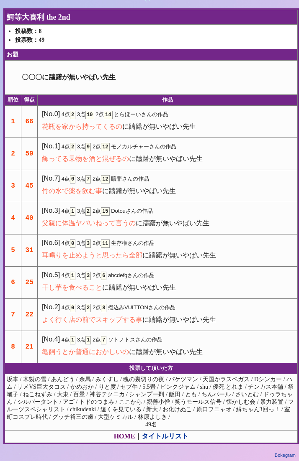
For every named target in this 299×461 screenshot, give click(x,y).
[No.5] (51, 274)
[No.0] (51, 113)
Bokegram (285, 455)
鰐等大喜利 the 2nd (38, 17)
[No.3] (51, 210)
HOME (124, 436)
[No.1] (51, 146)
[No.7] (51, 178)
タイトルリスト (165, 436)
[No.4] (51, 339)
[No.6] (51, 242)
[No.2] (51, 307)
